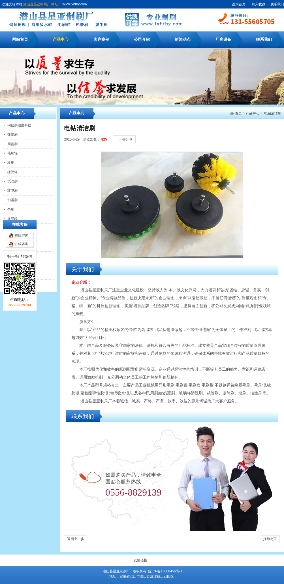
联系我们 (277, 4)
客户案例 (101, 39)
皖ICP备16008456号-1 (165, 571)
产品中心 (61, 39)
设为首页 (238, 4)
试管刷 (12, 181)
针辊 (10, 284)
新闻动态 (183, 39)
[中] (267, 133)
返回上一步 (75, 539)
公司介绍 (142, 39)
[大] (273, 133)
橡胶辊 (12, 172)
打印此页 (270, 539)
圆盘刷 (12, 144)
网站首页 (20, 39)
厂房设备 (223, 39)
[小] (261, 133)
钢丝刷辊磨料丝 (19, 125)
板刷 (10, 163)
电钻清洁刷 (272, 113)
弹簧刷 (12, 135)
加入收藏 (258, 4)
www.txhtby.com (74, 4)
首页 (238, 113)
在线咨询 (21, 203)
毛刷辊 (12, 153)
